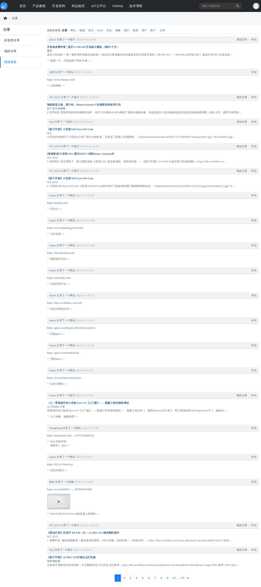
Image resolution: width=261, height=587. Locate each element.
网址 (73, 30)
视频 (82, 30)
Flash (100, 30)
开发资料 (58, 6)
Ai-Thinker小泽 (56, 406)
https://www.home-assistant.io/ (64, 377)
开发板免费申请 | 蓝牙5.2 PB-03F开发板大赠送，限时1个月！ (83, 46)
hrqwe (52, 195)
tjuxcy (52, 39)
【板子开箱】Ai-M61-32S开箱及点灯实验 (71, 557)
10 (174, 578)
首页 (22, 6)
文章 (162, 30)
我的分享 (10, 51)
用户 (144, 30)
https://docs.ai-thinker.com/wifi (64, 302)
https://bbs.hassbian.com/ (61, 252)
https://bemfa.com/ (57, 202)
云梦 (52, 72)
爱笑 (49, 50)
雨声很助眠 (53, 561)
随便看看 (10, 62)
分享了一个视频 (64, 481)
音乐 (90, 30)
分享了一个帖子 (66, 39)
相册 (118, 30)
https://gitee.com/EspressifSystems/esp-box (71, 327)
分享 (15, 18)
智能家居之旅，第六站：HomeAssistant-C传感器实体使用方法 (84, 104)
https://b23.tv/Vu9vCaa (60, 464)
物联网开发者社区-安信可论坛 (5, 18)
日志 (109, 30)
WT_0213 (54, 97)
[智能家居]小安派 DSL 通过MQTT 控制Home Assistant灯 (80, 153)
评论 (254, 39)
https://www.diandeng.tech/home (65, 227)
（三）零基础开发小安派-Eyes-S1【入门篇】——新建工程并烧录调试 (88, 402)
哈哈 (52, 481)
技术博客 (136, 6)
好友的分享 (12, 40)
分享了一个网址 (64, 72)
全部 (64, 30)
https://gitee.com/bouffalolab (63, 352)
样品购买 (78, 6)
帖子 (153, 30)
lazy (51, 121)
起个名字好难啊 (56, 108)
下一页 (188, 578)
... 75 (181, 578)
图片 (126, 30)
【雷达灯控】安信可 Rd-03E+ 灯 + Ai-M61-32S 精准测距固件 (83, 532)
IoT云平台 (98, 6)
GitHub (118, 6)
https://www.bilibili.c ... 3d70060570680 (69, 489)
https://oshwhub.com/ (59, 277)
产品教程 (39, 6)
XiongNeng (55, 428)
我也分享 (242, 39)
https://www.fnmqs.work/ (61, 79)
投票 (135, 30)
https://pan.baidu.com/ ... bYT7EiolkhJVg (70, 435)
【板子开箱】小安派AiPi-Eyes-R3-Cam (70, 129)
